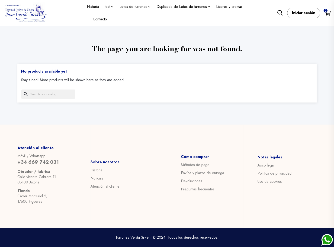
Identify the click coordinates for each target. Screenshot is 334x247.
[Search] (48, 94)
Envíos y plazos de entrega (202, 173)
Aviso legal (265, 165)
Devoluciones (191, 181)
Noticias (96, 178)
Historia (96, 170)
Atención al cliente (104, 186)
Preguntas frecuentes (198, 189)
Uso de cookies (269, 181)
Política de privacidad (274, 173)
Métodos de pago (195, 165)
